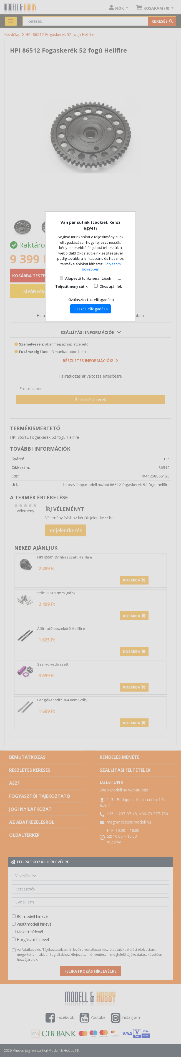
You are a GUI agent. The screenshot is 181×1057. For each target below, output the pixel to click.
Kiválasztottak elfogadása (90, 299)
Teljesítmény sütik (71, 286)
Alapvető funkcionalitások (88, 278)
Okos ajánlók (110, 286)
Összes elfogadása (91, 308)
